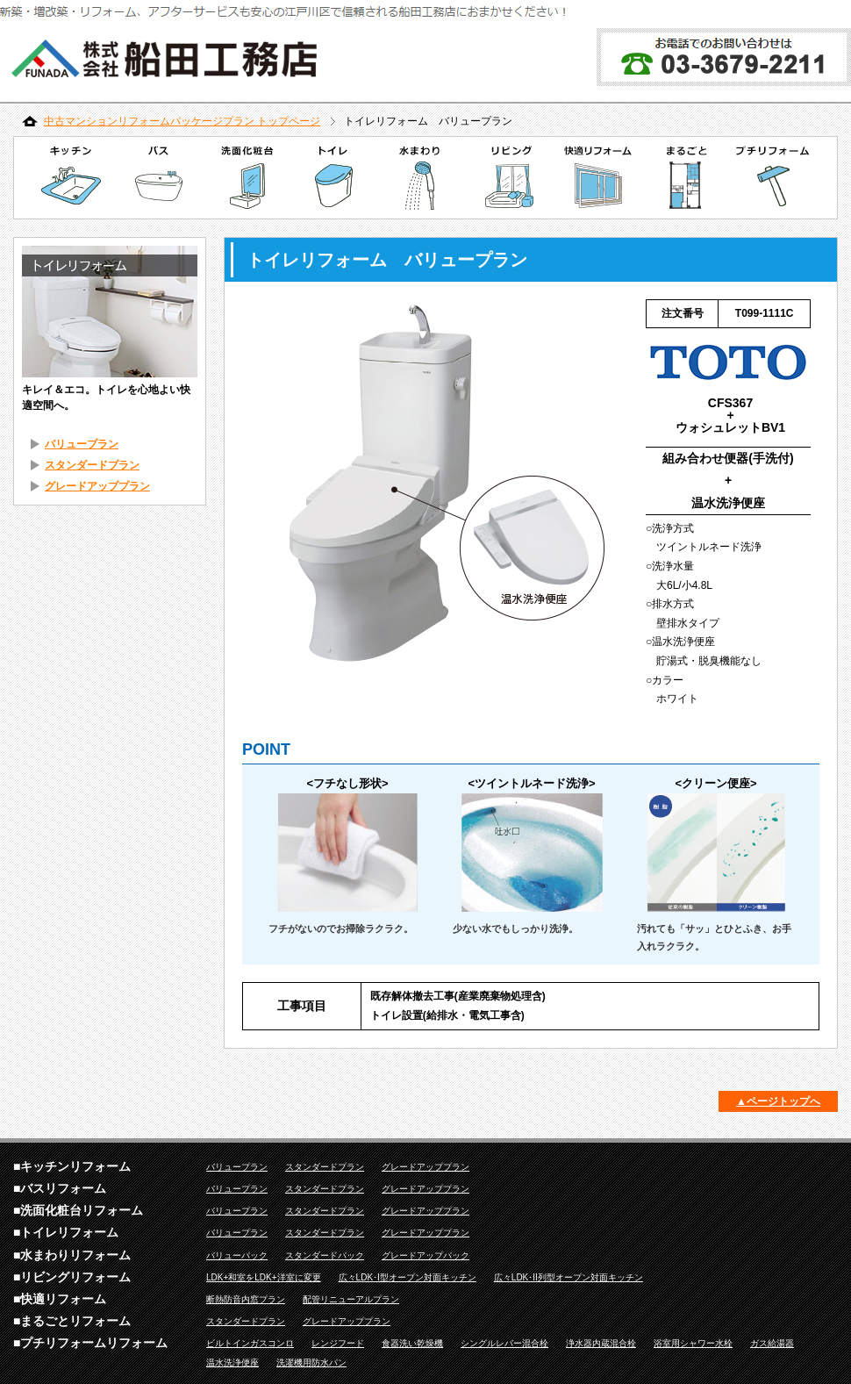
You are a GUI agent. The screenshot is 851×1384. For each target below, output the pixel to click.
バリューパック (237, 1255)
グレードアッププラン (97, 486)
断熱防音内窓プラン (245, 1299)
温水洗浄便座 (232, 1362)
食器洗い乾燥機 (412, 1343)
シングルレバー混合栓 (504, 1343)
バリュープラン (81, 444)
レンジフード (337, 1343)
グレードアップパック (425, 1255)
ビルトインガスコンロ (250, 1343)
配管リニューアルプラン (351, 1299)
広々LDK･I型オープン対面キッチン (407, 1277)
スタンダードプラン (92, 465)
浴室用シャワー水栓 (693, 1343)
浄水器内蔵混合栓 (601, 1343)
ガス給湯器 (772, 1343)
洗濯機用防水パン (311, 1362)
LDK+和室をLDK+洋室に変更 (263, 1277)
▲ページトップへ (778, 1101)
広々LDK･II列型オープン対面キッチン (568, 1277)
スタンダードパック (324, 1255)
